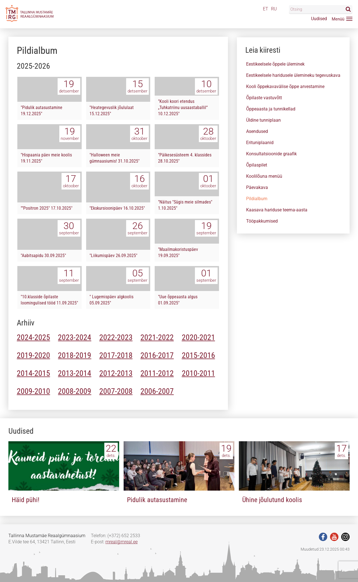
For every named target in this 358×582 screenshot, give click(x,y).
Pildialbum (256, 198)
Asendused (257, 131)
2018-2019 (74, 355)
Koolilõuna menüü (264, 176)
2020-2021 (198, 337)
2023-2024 (74, 337)
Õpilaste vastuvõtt (264, 97)
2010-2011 (198, 373)
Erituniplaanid (260, 142)
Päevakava (257, 187)
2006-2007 (157, 391)
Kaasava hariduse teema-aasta (276, 210)
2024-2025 (33, 337)
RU (274, 8)
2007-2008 (116, 391)
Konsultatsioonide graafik (271, 153)
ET (265, 8)
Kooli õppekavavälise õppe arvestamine (285, 86)
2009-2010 (33, 391)
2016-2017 (157, 355)
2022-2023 (116, 337)
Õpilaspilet (256, 165)
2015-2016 (198, 355)
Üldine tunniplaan (263, 120)
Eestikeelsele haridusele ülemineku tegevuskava (293, 75)
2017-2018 (116, 355)
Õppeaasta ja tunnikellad (270, 109)
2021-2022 (157, 337)
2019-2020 (33, 355)
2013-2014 (74, 373)
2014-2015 (33, 373)
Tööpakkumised (262, 221)
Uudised (319, 18)
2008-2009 (74, 391)
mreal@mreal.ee (121, 541)
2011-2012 (157, 373)
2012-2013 (116, 373)
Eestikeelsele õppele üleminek (275, 64)
